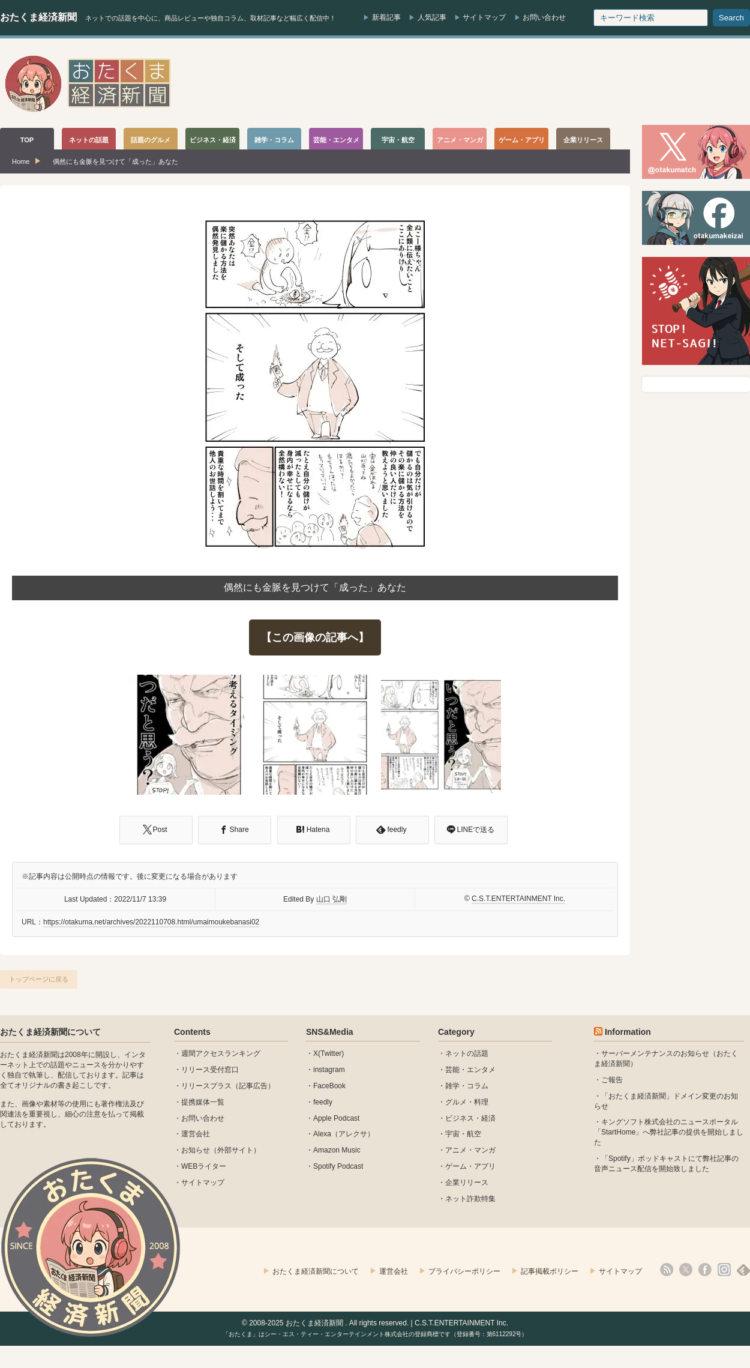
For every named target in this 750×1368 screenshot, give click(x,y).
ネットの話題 (466, 1053)
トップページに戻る (38, 979)
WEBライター (203, 1166)
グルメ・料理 (466, 1102)
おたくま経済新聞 (38, 17)
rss (666, 1269)
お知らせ (195, 1150)
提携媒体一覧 (202, 1102)
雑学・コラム (466, 1086)
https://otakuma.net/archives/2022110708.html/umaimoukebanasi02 (151, 922)
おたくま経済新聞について (50, 1032)
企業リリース (466, 1182)
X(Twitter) (328, 1053)
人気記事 (432, 17)
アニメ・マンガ (470, 1150)
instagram (329, 1069)
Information (628, 1032)
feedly (322, 1102)
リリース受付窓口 (210, 1069)
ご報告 (612, 1080)
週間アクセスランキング (220, 1053)
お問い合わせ (544, 17)
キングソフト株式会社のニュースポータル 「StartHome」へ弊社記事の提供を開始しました (668, 1132)
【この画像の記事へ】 (315, 637)
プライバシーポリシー (464, 1271)
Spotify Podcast (338, 1166)
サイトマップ (484, 17)
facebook (705, 1269)
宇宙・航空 (463, 1134)
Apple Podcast (336, 1118)
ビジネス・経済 (470, 1118)
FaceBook (329, 1086)
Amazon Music (337, 1150)
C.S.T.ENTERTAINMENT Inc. (518, 898)
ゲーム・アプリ (470, 1166)
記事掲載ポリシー (549, 1271)
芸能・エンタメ (470, 1069)
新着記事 (386, 17)
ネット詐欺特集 (470, 1199)
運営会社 (195, 1134)
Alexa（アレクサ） (343, 1134)
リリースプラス (206, 1086)
